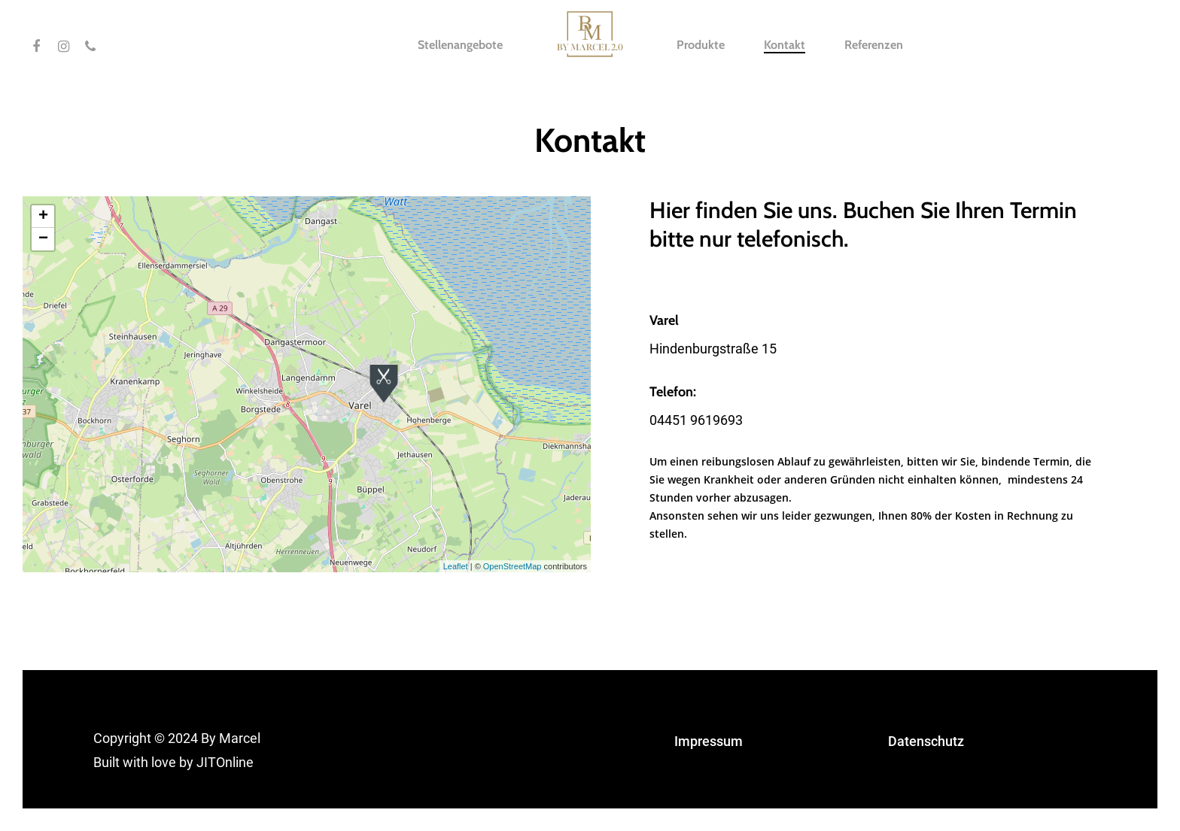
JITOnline (225, 762)
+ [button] (43, 216)
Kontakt (784, 45)
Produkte (701, 45)
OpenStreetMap (512, 566)
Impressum (708, 741)
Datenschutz (926, 741)
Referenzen (873, 45)
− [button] (43, 239)
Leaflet (455, 566)
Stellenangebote (460, 45)
